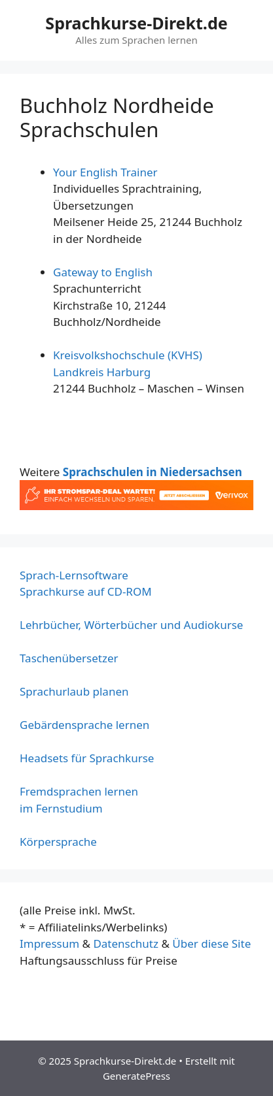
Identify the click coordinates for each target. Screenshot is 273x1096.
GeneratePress (136, 1075)
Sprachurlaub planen (74, 691)
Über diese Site (211, 943)
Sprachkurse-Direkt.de (136, 23)
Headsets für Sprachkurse (87, 758)
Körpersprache (58, 841)
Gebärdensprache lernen (84, 724)
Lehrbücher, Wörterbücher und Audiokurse (131, 624)
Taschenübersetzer (69, 658)
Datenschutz (125, 943)
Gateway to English (103, 272)
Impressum (49, 943)
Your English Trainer (105, 172)
